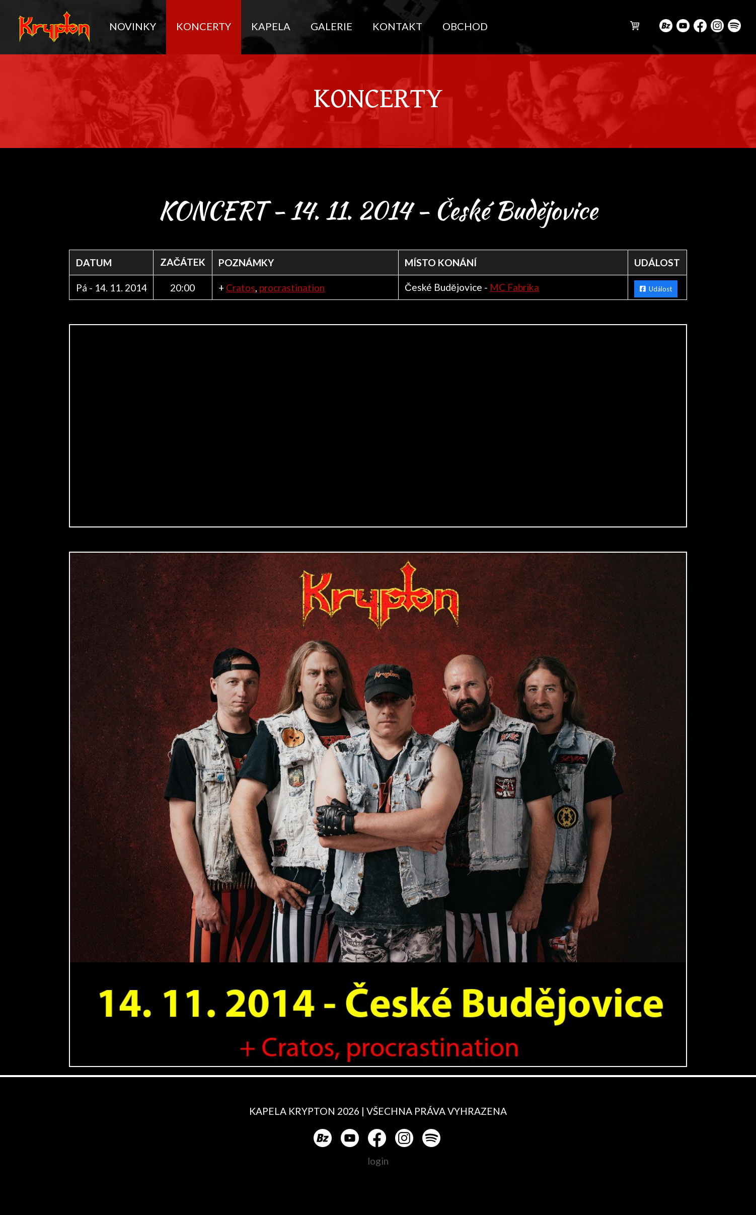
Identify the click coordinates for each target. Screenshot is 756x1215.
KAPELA (270, 26)
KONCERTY (203, 26)
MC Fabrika (514, 287)
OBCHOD (465, 26)
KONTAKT (397, 26)
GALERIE (331, 26)
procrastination (292, 287)
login (378, 1161)
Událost (656, 289)
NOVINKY (132, 26)
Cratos (240, 287)
